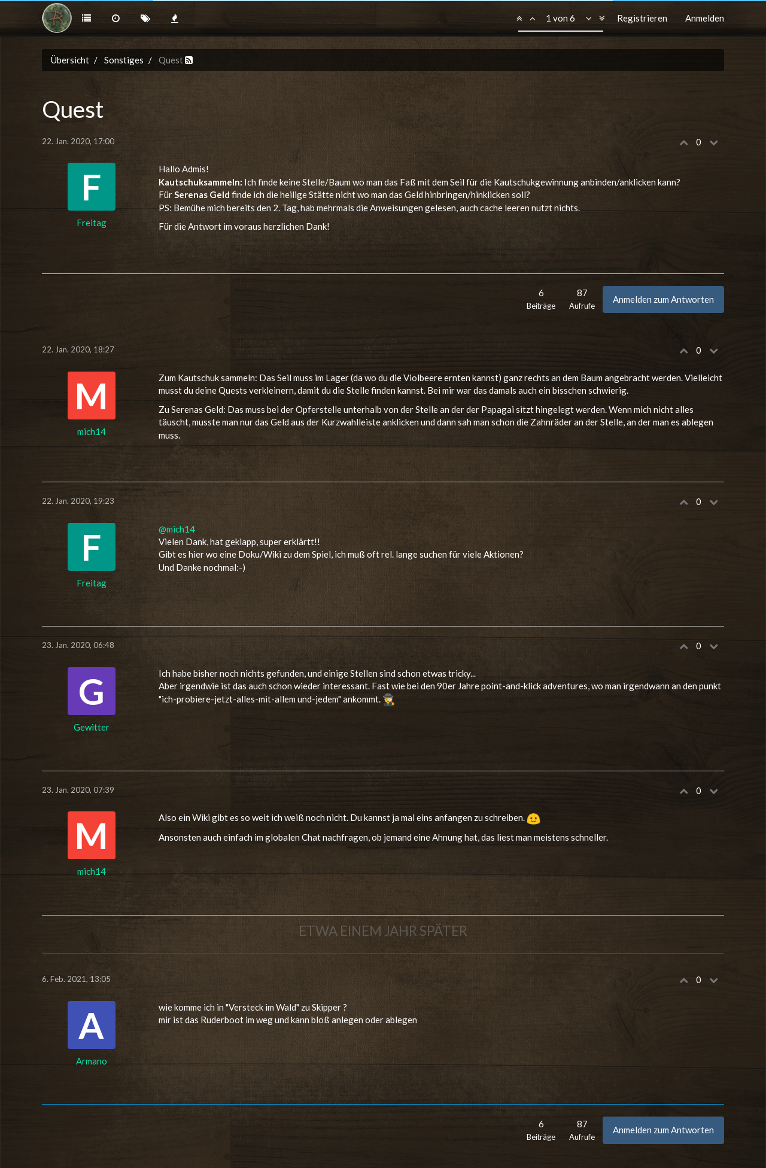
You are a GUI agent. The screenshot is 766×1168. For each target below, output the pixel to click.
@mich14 (177, 529)
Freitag (92, 222)
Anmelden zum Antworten (663, 299)
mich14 (91, 431)
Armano (91, 1061)
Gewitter (92, 727)
